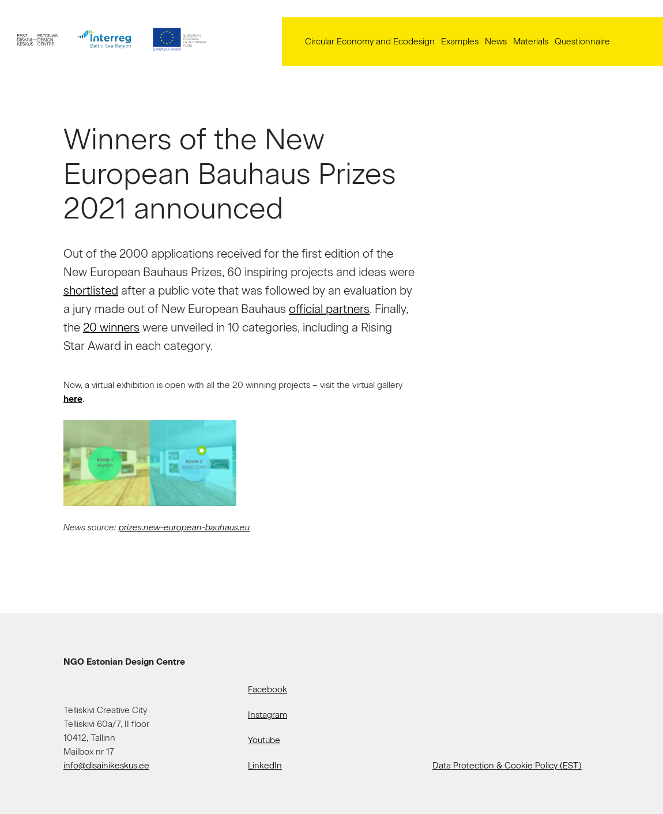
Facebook (267, 689)
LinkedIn (265, 765)
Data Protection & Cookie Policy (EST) (507, 765)
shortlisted (90, 290)
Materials (530, 41)
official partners (329, 309)
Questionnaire (582, 41)
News (496, 41)
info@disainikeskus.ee (106, 765)
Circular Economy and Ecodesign (370, 41)
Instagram (267, 715)
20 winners (111, 327)
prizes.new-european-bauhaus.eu (184, 527)
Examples (460, 41)
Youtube (264, 740)
